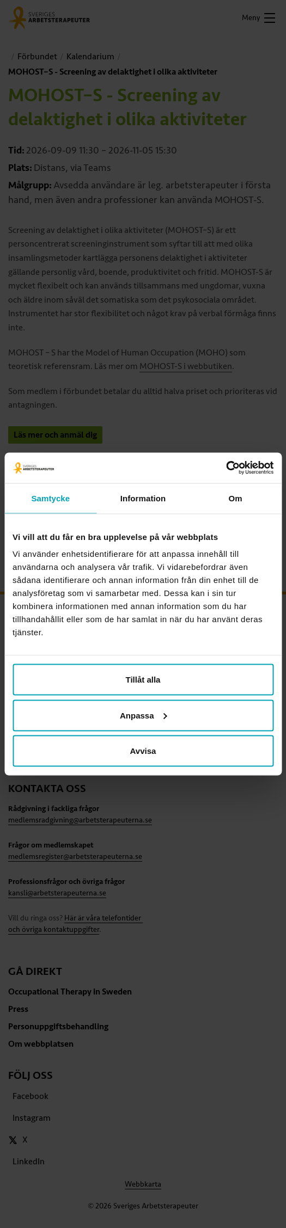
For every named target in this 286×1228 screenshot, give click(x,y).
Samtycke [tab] (50, 497)
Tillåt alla (143, 679)
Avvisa (143, 751)
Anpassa (143, 715)
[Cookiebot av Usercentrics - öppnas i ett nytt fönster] (225, 468)
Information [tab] (143, 497)
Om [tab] (235, 497)
